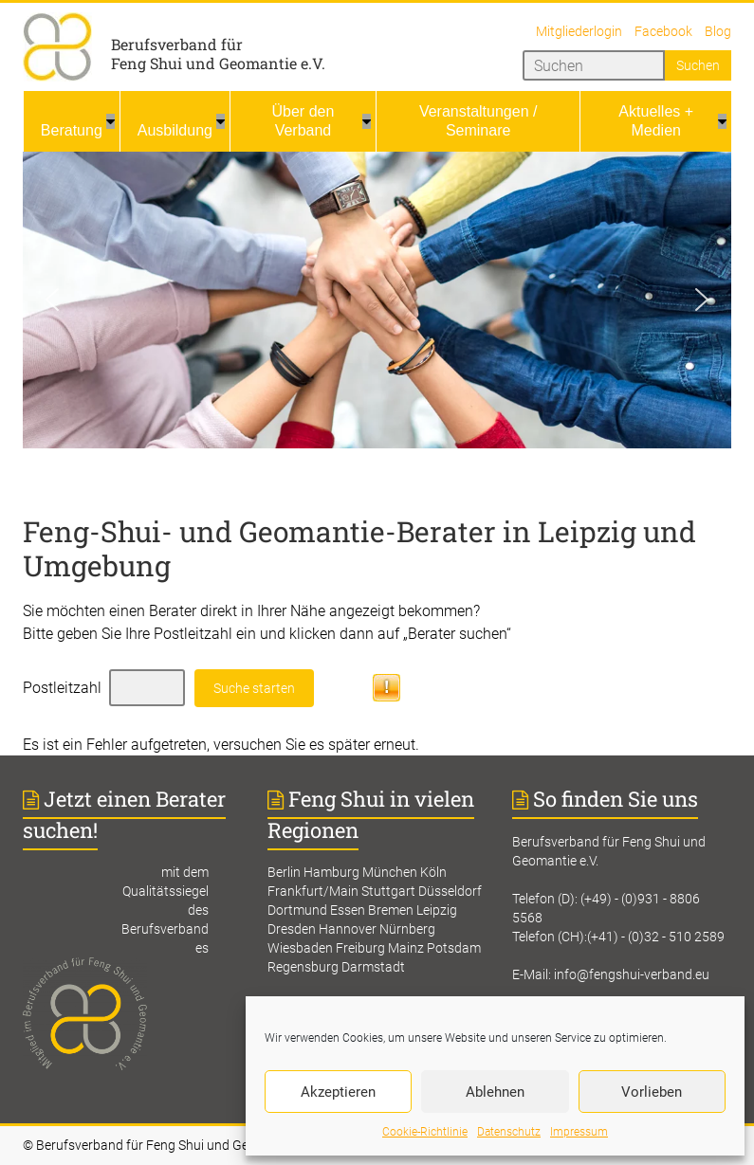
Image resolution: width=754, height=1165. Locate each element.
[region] (377, 300)
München (389, 872)
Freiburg (360, 948)
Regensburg (303, 966)
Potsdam (454, 948)
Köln (433, 872)
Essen (347, 910)
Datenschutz (509, 1131)
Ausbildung (175, 130)
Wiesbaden (300, 948)
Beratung (71, 130)
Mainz (406, 948)
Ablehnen (495, 1092)
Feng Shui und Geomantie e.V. (218, 63)
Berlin (284, 872)
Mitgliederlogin (579, 31)
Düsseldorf (450, 891)
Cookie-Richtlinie (425, 1131)
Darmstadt (373, 966)
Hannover (348, 929)
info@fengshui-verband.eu (631, 974)
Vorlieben (651, 1092)
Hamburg (331, 872)
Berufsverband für (177, 44)
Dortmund (297, 910)
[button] (52, 299)
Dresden (291, 929)
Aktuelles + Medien (655, 120)
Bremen (391, 910)
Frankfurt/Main (313, 891)
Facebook (663, 31)
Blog (718, 31)
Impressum (579, 1131)
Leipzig (436, 910)
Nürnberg (407, 929)
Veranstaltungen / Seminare (478, 120)
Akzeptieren (338, 1092)
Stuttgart (388, 891)
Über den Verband (303, 120)
